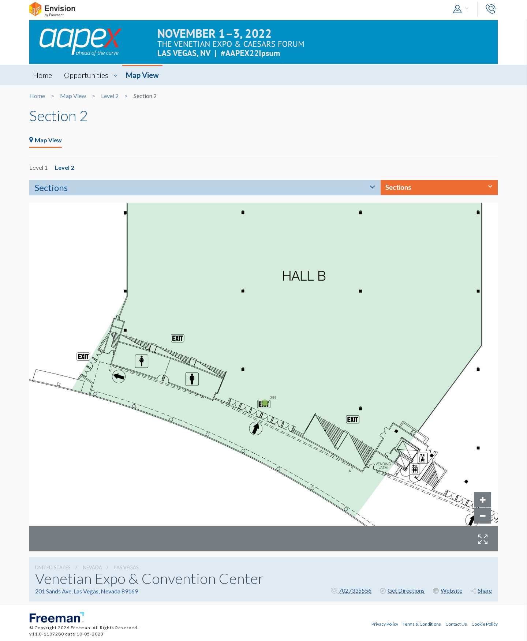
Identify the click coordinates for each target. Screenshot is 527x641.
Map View (142, 75)
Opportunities (86, 75)
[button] (463, 9)
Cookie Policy (484, 623)
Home (42, 75)
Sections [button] (398, 187)
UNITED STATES (53, 567)
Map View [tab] (45, 139)
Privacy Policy (384, 623)
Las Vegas (126, 567)
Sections (51, 187)
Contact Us (456, 623)
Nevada (92, 567)
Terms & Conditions (422, 623)
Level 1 (38, 167)
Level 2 (110, 96)
